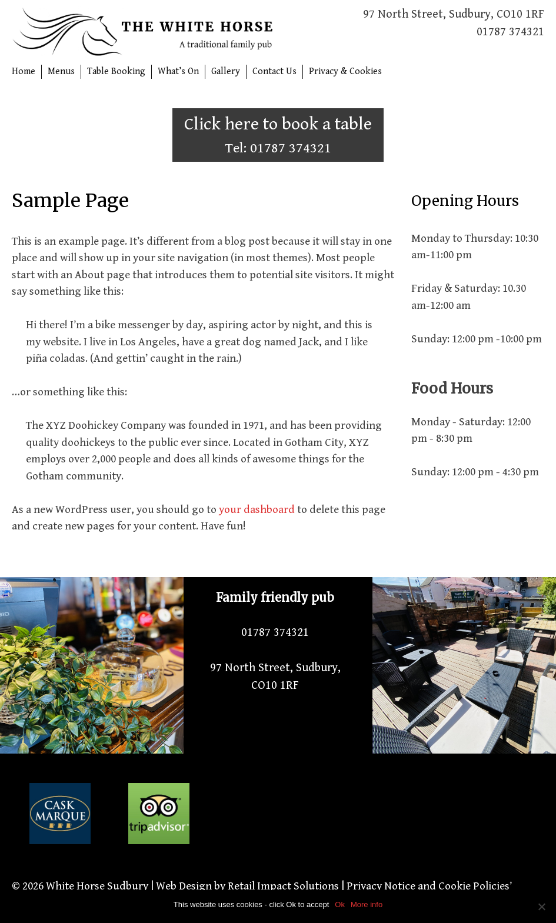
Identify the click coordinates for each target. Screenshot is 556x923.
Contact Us (274, 71)
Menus (61, 71)
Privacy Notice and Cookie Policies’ (428, 885)
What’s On (178, 71)
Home (23, 71)
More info (366, 904)
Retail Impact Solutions (283, 885)
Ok (340, 904)
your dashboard (257, 509)
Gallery (225, 71)
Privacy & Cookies (345, 71)
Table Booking (116, 71)
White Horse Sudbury (97, 885)
